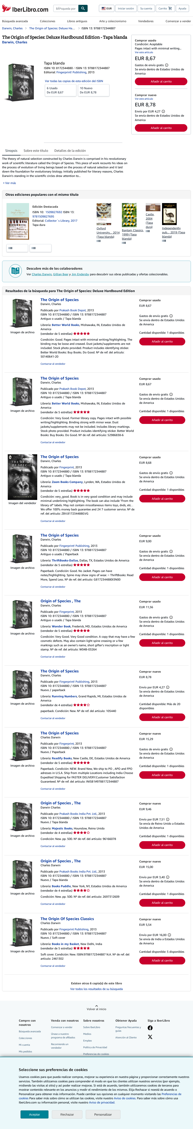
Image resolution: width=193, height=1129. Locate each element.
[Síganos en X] (150, 1037)
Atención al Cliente (126, 1037)
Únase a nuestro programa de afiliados (63, 1035)
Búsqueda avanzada (15, 21)
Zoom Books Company (67, 482)
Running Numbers (64, 696)
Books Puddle (61, 886)
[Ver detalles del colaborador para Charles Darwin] (14, 42)
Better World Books (65, 325)
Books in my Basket (65, 944)
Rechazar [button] (67, 1114)
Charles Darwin (42, 274)
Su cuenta (146, 8)
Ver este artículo (144, 52)
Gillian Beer (60, 274)
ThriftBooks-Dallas (65, 560)
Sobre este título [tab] (36, 150)
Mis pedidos (25, 1051)
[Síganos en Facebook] (150, 1028)
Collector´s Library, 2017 (61, 220)
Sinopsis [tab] (11, 150)
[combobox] (65, 8)
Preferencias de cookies (96, 1054)
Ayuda (182, 8)
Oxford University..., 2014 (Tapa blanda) (108, 232)
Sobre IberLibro (91, 1027)
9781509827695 (43, 216)
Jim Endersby (80, 274)
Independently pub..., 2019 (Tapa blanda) (173, 232)
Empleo (87, 1040)
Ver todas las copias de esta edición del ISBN (74, 81)
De (60, 90)
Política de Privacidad (95, 1047)
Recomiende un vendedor (59, 1046)
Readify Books (62, 758)
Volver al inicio (96, 1009)
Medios (87, 1033)
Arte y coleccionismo (112, 21)
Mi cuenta (24, 1044)
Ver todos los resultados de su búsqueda (96, 989)
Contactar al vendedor (53, 363)
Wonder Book (61, 626)
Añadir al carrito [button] (161, 81)
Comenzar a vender (178, 21)
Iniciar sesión (126, 8)
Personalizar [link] (103, 1114)
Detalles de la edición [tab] (70, 150)
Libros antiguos (77, 21)
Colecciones (47, 21)
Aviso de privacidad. (102, 1102)
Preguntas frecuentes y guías (128, 1029)
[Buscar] (83, 8)
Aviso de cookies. (125, 1098)
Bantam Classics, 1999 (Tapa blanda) (133, 234)
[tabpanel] (65, 171)
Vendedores (145, 21)
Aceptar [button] (34, 1114)
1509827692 (54, 212)
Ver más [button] (10, 183)
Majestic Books (62, 828)
